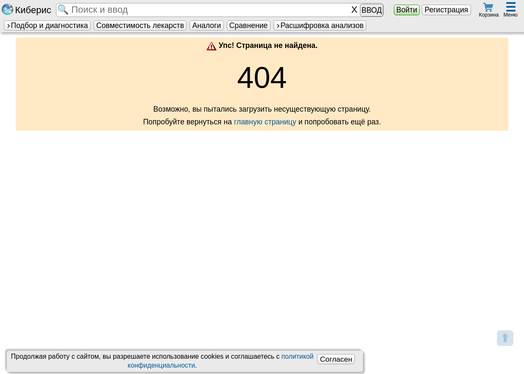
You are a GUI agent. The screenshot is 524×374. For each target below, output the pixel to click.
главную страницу (265, 122)
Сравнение (248, 25)
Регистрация (446, 10)
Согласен (336, 359)
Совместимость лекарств (140, 25)
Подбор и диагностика (47, 25)
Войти (406, 10)
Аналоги (206, 25)
